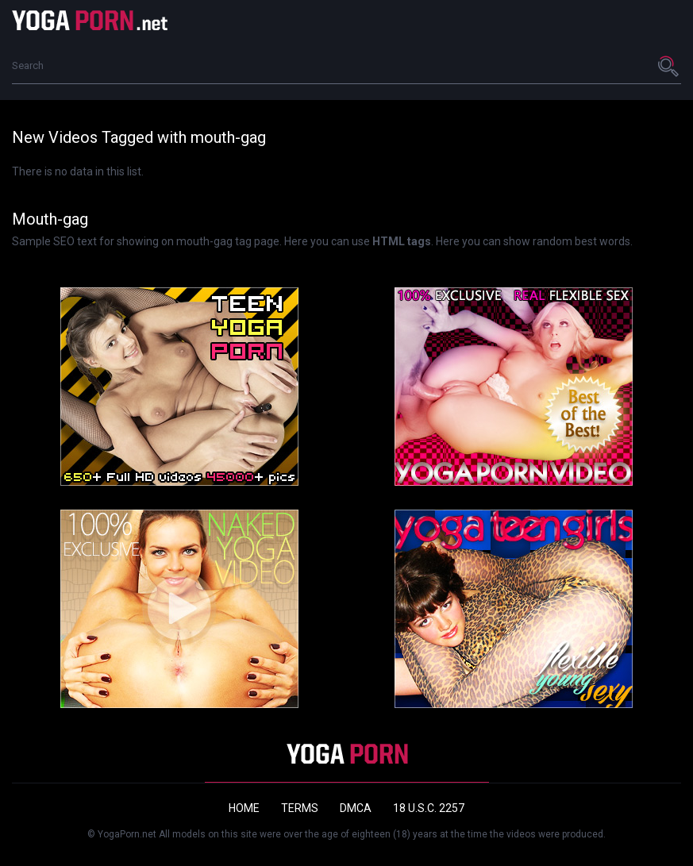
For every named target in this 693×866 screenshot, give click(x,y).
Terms (299, 808)
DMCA (356, 808)
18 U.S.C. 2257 (428, 808)
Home (244, 808)
